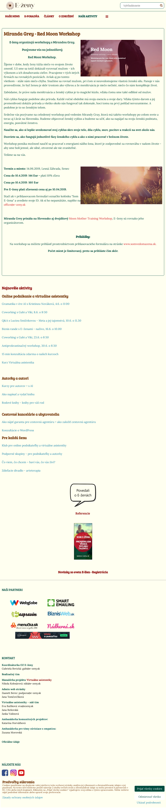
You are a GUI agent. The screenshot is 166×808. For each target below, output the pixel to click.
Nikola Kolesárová (12, 683)
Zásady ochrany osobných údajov (22, 797)
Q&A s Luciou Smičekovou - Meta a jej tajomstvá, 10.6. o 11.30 (41, 320)
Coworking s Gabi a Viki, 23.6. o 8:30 (25, 337)
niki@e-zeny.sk (32, 683)
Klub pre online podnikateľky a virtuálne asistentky (34, 445)
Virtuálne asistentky (39, 680)
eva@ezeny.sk (25, 706)
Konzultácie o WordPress (18, 430)
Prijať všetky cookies (149, 788)
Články (49, 16)
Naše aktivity (87, 16)
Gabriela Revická (11, 668)
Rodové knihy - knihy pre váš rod (23, 402)
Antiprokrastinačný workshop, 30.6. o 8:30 (29, 345)
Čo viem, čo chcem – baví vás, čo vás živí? (28, 462)
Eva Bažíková (9, 706)
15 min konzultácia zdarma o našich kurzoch (30, 354)
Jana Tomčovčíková (13, 696)
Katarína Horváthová (14, 723)
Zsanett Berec (9, 693)
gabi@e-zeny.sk (31, 668)
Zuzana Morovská (12, 732)
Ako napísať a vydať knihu (18, 394)
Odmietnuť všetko (149, 796)
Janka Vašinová (10, 713)
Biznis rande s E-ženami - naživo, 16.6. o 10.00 (32, 329)
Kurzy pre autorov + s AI (17, 386)
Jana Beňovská (10, 710)
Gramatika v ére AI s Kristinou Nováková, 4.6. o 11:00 (35, 304)
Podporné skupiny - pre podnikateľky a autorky (32, 454)
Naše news (12, 16)
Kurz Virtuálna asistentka (18, 362)
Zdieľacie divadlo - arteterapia (21, 470)
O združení (66, 16)
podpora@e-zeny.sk (30, 693)
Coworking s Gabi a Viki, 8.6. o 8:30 (24, 312)
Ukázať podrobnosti (149, 802)
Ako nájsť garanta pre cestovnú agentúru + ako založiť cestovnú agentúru (49, 422)
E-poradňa (31, 16)
